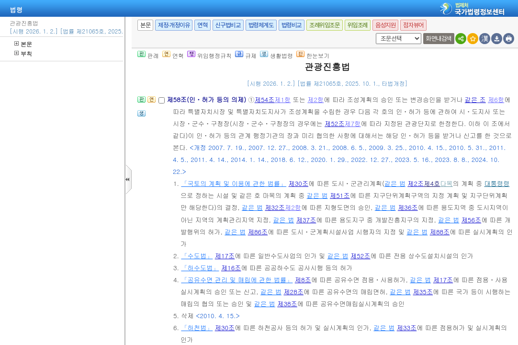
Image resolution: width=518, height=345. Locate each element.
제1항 (282, 99)
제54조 (265, 99)
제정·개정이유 (174, 25)
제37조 (306, 219)
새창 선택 (374, 33)
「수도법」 (197, 255)
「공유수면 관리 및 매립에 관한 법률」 (237, 279)
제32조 (275, 207)
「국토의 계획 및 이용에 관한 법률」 (233, 183)
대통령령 (496, 183)
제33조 (407, 327)
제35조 (423, 291)
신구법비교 (228, 25)
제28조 (293, 291)
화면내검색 (438, 38)
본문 (23, 44)
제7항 (353, 123)
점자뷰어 (413, 25)
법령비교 (292, 25)
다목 (446, 183)
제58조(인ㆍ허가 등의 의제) (207, 99)
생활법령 (276, 55)
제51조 (340, 195)
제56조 (472, 219)
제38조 (287, 303)
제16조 (231, 267)
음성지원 (385, 25)
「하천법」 (197, 327)
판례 (148, 55)
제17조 (225, 255)
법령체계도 (261, 25)
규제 (246, 55)
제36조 (408, 207)
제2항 (315, 99)
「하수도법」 (200, 267)
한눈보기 (312, 55)
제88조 (440, 231)
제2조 (415, 183)
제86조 (258, 231)
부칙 (23, 53)
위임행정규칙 (209, 55)
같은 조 (475, 99)
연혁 (202, 25)
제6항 (496, 99)
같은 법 (394, 183)
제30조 (299, 183)
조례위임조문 (324, 25)
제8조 (303, 279)
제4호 (432, 183)
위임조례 (358, 25)
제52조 (335, 123)
